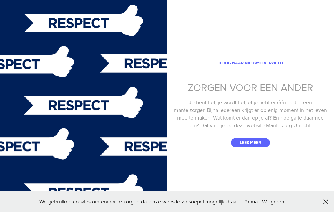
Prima (251, 201)
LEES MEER (250, 142)
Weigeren (273, 201)
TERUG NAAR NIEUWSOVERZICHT (250, 63)
